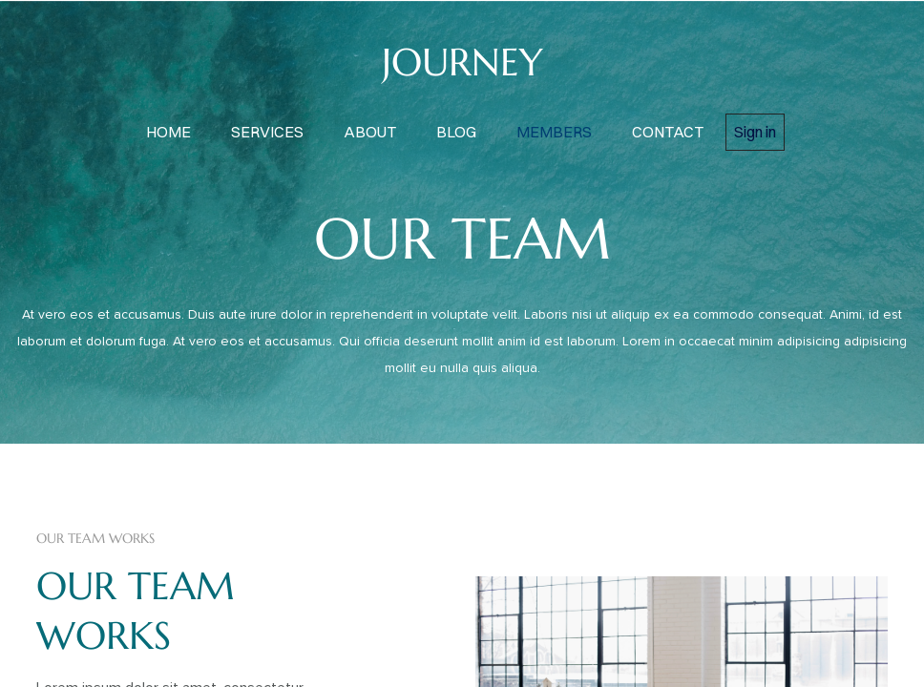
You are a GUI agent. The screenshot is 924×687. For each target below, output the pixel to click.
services (267, 131)
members (554, 131)
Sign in (755, 131)
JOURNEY (462, 62)
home (168, 131)
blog (456, 131)
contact (668, 131)
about (370, 131)
